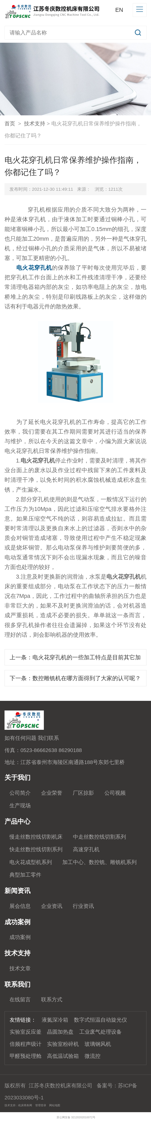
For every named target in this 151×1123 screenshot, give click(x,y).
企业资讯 (51, 906)
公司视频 (115, 793)
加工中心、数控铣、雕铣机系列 (99, 862)
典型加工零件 (25, 875)
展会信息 (20, 906)
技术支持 (34, 124)
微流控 (92, 1056)
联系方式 (51, 1000)
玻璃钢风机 (98, 1044)
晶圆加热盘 (60, 1032)
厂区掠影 (83, 793)
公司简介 (20, 793)
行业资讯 (83, 906)
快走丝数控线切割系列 (36, 849)
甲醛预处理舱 (25, 1056)
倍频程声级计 (25, 1044)
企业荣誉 (51, 793)
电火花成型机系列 (30, 862)
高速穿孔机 (86, 849)
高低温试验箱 (63, 1056)
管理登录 (40, 1105)
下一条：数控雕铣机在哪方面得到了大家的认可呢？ (75, 678)
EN (119, 10)
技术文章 (20, 968)
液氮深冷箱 (55, 1020)
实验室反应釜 (25, 1032)
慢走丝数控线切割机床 (36, 837)
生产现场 (20, 805)
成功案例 (20, 937)
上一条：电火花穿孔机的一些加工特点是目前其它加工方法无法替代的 (75, 659)
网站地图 (54, 1105)
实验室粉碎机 (63, 1044)
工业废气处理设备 (100, 1032)
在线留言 (20, 1000)
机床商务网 (25, 1105)
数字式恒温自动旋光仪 (100, 1020)
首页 (10, 124)
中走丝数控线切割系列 (99, 837)
